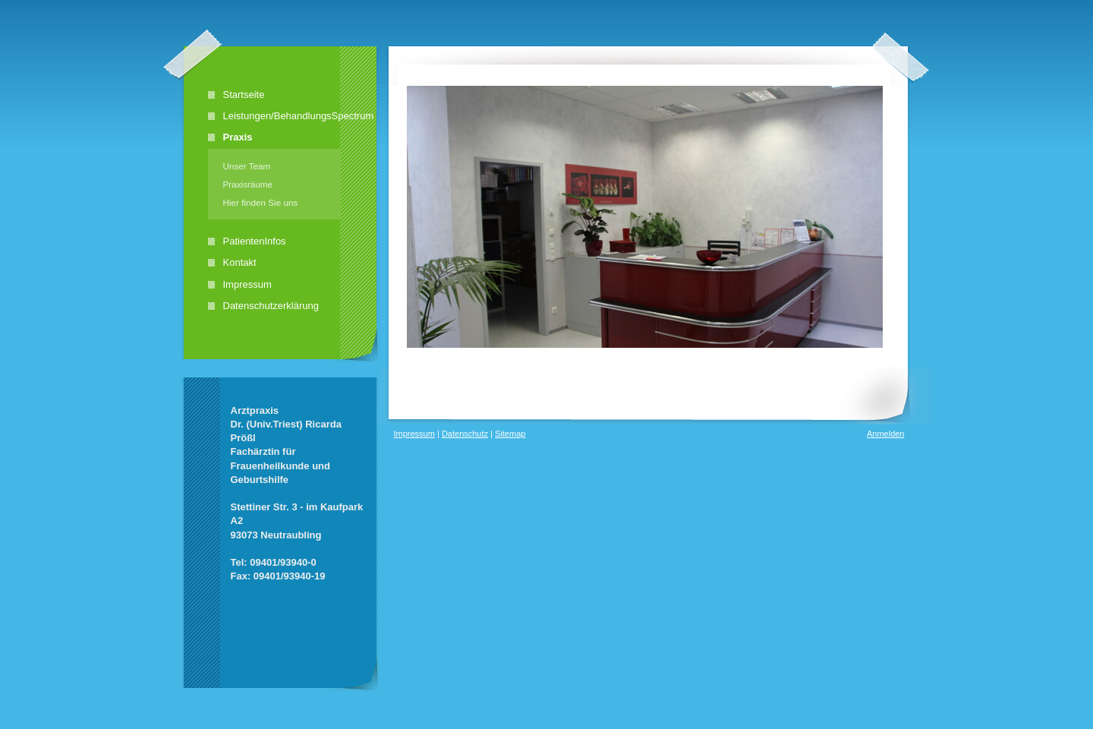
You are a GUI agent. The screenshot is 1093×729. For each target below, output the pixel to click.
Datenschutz (465, 433)
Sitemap (510, 433)
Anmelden (886, 433)
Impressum (414, 433)
